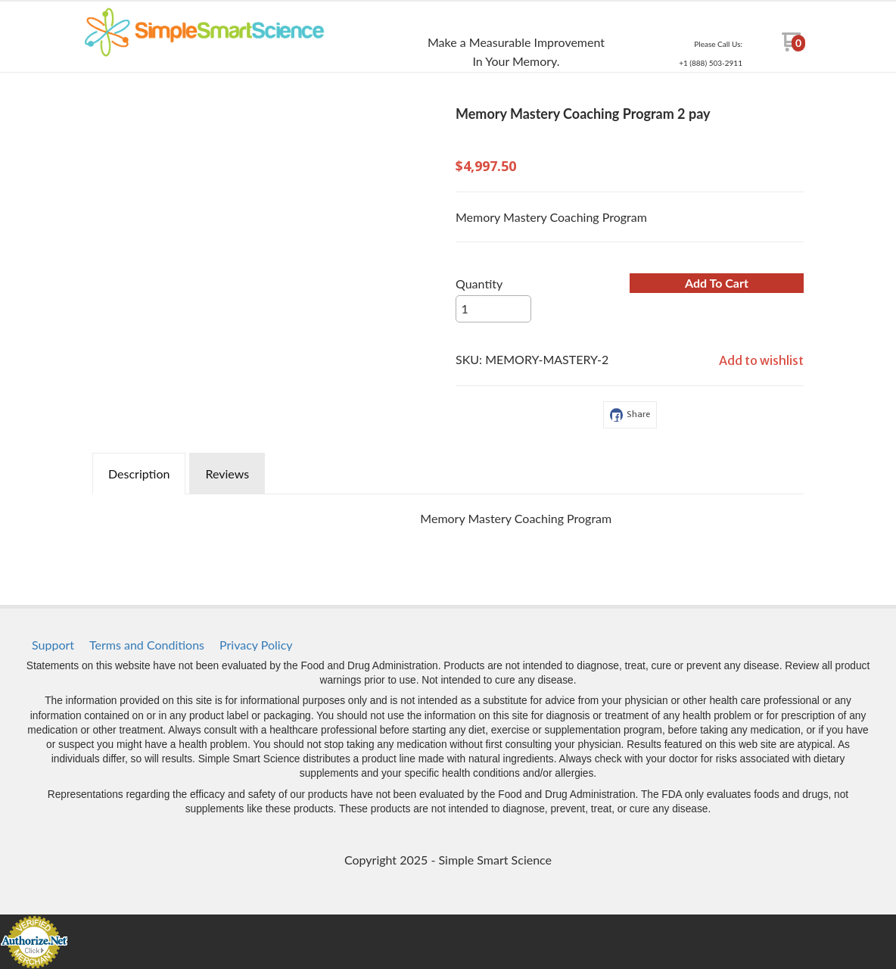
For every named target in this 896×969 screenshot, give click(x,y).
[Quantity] (493, 308)
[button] (717, 283)
